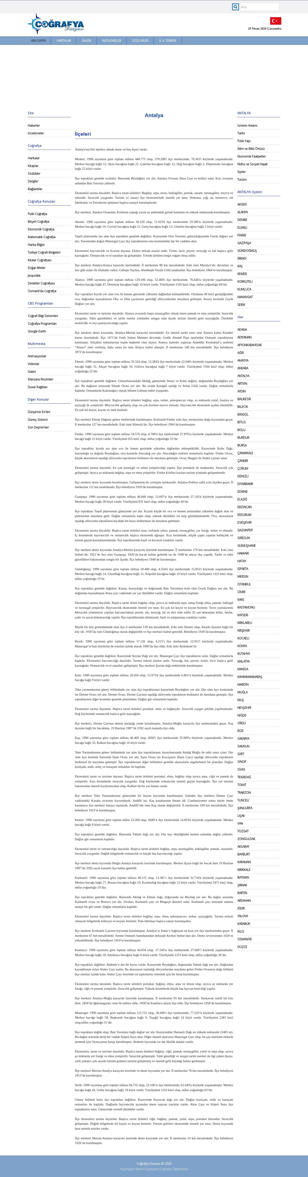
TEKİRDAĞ (244, 777)
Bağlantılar (35, 189)
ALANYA (242, 212)
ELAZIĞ (242, 499)
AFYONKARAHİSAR (249, 345)
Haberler (34, 125)
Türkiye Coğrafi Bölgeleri (44, 252)
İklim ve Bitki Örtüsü (251, 149)
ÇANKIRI (242, 461)
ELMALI (242, 227)
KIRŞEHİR (243, 630)
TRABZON (244, 793)
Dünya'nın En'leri (39, 412)
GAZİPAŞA (244, 243)
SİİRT (240, 754)
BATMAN (243, 877)
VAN (240, 823)
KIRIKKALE (243, 870)
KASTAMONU (246, 607)
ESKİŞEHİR (244, 522)
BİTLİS (241, 422)
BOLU (241, 430)
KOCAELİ (243, 638)
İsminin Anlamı (247, 125)
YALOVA (242, 916)
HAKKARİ (243, 553)
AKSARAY (243, 847)
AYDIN (241, 391)
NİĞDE (241, 715)
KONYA (242, 646)
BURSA (242, 445)
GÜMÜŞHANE (246, 546)
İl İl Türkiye (167, 41)
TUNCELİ (243, 800)
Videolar (33, 364)
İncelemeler (111, 41)
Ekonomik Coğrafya (41, 229)
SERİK (241, 305)
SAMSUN (243, 746)
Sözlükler (140, 41)
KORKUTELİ (245, 282)
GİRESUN (243, 538)
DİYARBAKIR (245, 484)
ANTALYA (243, 376)
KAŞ (240, 266)
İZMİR (241, 592)
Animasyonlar (37, 356)
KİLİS (240, 931)
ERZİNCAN (244, 507)
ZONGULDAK (246, 839)
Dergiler (33, 181)
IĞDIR (241, 908)
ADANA (242, 330)
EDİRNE (242, 492)
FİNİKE (241, 235)
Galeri (86, 41)
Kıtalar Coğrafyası (39, 260)
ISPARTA (242, 569)
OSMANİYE (244, 939)
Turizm (242, 179)
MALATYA (243, 661)
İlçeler (241, 172)
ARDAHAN (244, 901)
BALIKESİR (244, 399)
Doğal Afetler (36, 268)
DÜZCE (242, 947)
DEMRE (242, 220)
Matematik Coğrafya (41, 237)
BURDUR (243, 438)
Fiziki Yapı (243, 141)
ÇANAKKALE (245, 453)
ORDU (241, 723)
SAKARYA (243, 739)
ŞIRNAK (242, 885)
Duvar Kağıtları (37, 387)
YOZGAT (243, 831)
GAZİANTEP (245, 530)
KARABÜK (243, 924)
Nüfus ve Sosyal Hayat (252, 164)
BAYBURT (243, 854)
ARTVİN (242, 384)
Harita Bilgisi (36, 245)
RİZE (240, 731)
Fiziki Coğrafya (37, 214)
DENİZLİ (243, 476)
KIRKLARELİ (244, 623)
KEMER (242, 274)
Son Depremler (38, 427)
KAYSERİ (242, 615)
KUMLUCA (244, 289)
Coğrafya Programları (42, 324)
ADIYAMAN (244, 337)
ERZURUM (244, 515)
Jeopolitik (34, 276)
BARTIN (242, 893)
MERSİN (242, 576)
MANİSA (242, 669)
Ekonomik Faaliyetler (251, 156)
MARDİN (243, 684)
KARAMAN (244, 862)
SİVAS (241, 769)
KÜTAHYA (243, 654)
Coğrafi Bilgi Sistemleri (43, 316)
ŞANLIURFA (244, 808)
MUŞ (240, 700)
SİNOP (241, 762)
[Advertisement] (154, 77)
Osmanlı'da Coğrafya (42, 291)
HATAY (241, 561)
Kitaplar (33, 166)
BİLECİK (242, 407)
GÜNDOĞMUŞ (247, 251)
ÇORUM (242, 468)
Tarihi (241, 133)
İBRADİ (242, 258)
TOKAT (241, 785)
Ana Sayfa (38, 41)
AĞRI (240, 353)
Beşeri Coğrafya (38, 221)
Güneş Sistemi (37, 420)
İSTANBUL (244, 584)
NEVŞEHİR (244, 708)
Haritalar (63, 41)
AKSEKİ (242, 204)
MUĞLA (242, 692)
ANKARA (242, 368)
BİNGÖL (242, 414)
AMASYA (242, 360)
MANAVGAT (245, 297)
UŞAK (241, 816)
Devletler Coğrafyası (41, 283)
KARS (240, 600)
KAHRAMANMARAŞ (249, 677)
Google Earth (37, 331)
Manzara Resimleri (40, 379)
